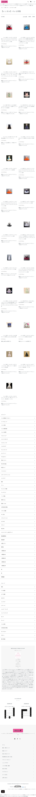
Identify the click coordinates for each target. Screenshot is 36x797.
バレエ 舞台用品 (4, 428)
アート (2, 485)
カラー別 (2, 521)
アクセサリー (3, 456)
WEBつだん (3, 499)
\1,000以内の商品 (4, 507)
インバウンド (3, 492)
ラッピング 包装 (4, 488)
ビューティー (3, 453)
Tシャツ (2, 620)
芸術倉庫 (2, 539)
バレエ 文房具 (3, 432)
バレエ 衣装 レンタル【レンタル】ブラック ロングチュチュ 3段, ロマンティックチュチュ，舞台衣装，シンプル (27, 366)
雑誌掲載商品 (3, 536)
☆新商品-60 (3, 550)
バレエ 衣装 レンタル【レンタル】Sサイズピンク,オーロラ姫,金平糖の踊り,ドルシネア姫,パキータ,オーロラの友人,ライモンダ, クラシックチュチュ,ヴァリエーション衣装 (9, 304)
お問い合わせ (4, 777)
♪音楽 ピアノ (3, 543)
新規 (2, 586)
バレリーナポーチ (4, 439)
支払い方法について (6, 753)
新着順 (33, 16)
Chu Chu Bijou (3, 463)
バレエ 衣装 (3, 425)
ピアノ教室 (3, 594)
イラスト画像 (3, 510)
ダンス (2, 616)
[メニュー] (34, 1)
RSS (3, 768)
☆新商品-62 (3, 558)
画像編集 (2, 576)
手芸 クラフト (3, 460)
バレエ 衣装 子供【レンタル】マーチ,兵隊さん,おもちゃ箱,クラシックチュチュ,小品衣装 (27, 73)
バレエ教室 (3, 590)
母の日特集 (3, 639)
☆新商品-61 (3, 554)
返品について (4, 750)
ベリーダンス (3, 471)
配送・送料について (6, 747)
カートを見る (4, 774)
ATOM (6, 768)
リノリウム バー (4, 421)
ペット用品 (3, 496)
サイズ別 (2, 514)
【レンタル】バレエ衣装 (13, 7)
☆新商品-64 (3, 565)
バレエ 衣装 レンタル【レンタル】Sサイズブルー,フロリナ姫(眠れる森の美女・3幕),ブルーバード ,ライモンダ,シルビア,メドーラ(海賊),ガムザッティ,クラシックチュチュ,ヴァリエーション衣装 (27, 40)
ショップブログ (5, 762)
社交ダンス (3, 467)
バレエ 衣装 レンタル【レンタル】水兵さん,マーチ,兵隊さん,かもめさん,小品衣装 (26, 138)
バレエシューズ (4, 442)
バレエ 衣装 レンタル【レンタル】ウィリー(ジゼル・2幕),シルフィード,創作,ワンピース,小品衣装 (9, 366)
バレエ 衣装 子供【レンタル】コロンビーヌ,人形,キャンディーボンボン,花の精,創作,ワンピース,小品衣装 (27, 106)
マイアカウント (5, 771)
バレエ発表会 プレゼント (5, 418)
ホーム (2, 7)
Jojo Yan (2, 528)
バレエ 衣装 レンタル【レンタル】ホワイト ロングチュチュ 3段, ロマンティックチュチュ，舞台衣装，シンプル (9, 397)
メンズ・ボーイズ (4, 612)
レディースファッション (5, 474)
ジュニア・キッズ (4, 609)
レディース (3, 605)
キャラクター (3, 631)
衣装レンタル (6, 7)
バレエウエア (3, 446)
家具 (2, 481)
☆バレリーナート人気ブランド (7, 532)
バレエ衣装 (3, 624)
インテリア (3, 478)
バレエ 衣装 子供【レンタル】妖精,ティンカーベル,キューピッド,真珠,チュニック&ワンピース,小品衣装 (9, 106)
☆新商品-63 (3, 561)
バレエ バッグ (3, 435)
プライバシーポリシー (6, 759)
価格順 (29, 16)
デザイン (2, 635)
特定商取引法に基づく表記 (7, 756)
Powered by (18, 786)
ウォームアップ (4, 449)
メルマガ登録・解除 (6, 765)
